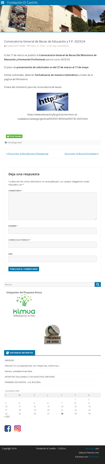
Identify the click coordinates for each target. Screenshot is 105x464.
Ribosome (90, 448)
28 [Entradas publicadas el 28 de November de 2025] (62, 413)
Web (10, 254)
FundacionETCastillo (16, 45)
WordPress (93, 456)
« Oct (7, 416)
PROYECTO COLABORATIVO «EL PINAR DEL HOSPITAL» (32, 365)
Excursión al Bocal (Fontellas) (82, 154)
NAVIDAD (9, 360)
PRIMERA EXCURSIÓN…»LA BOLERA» (23, 382)
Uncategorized (15, 142)
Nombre (13, 226)
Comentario (15, 190)
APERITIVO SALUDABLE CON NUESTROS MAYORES (30, 376)
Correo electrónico (19, 240)
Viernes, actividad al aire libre (18, 371)
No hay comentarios (59, 45)
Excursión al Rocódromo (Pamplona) (27, 154)
